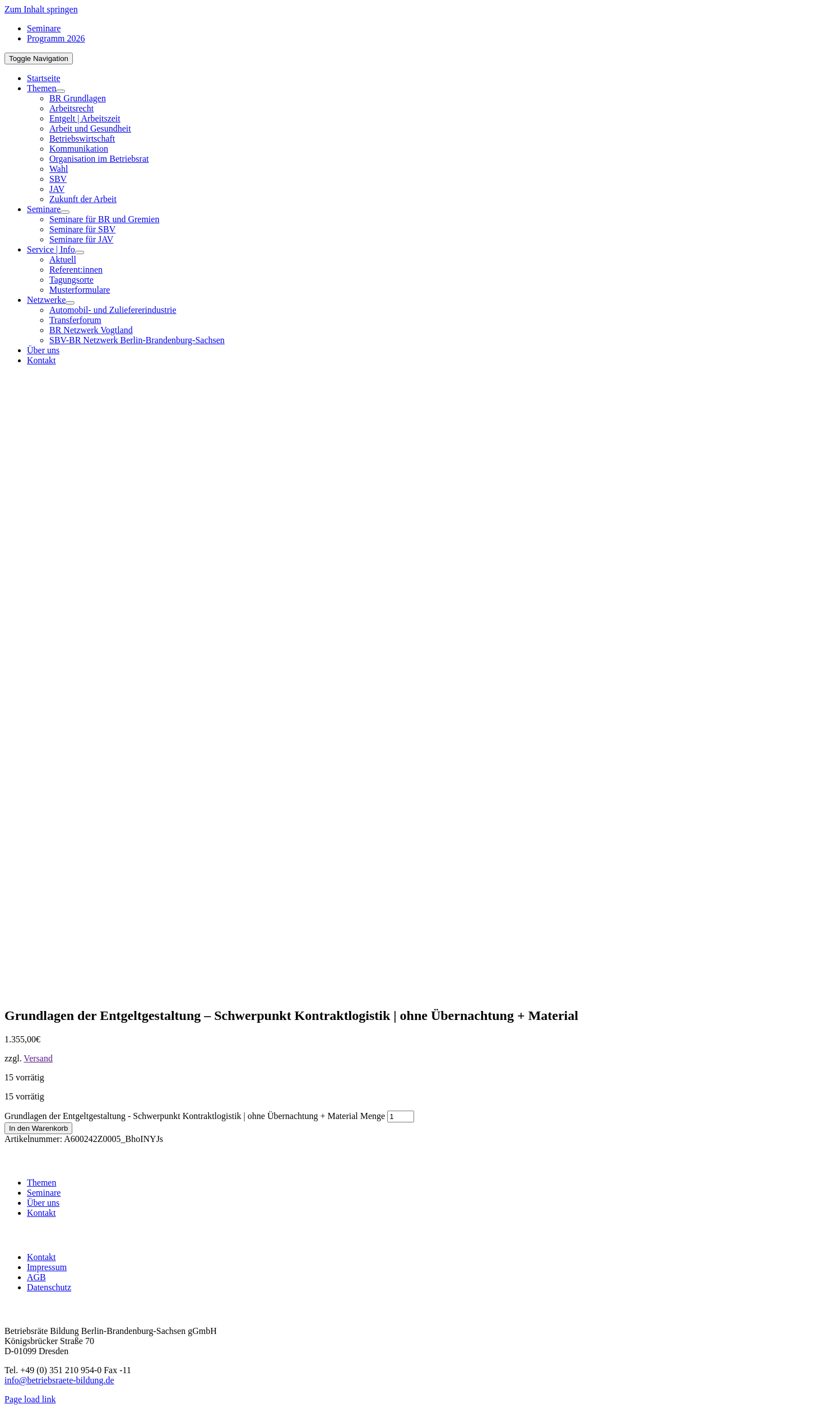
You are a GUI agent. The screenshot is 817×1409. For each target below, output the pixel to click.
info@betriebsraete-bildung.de (59, 1380)
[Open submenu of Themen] (60, 91)
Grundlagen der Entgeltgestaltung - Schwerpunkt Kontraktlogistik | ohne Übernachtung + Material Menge (194, 1116)
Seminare (44, 1192)
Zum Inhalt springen (41, 9)
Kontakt (41, 1213)
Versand (38, 1058)
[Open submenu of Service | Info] (79, 252)
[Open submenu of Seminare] (65, 212)
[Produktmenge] (400, 1116)
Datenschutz (49, 1287)
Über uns (43, 1202)
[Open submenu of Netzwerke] (70, 303)
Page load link (30, 1399)
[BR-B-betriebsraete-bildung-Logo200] (593, 483)
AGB (36, 1277)
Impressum (47, 1267)
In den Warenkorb (38, 1128)
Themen (41, 1182)
